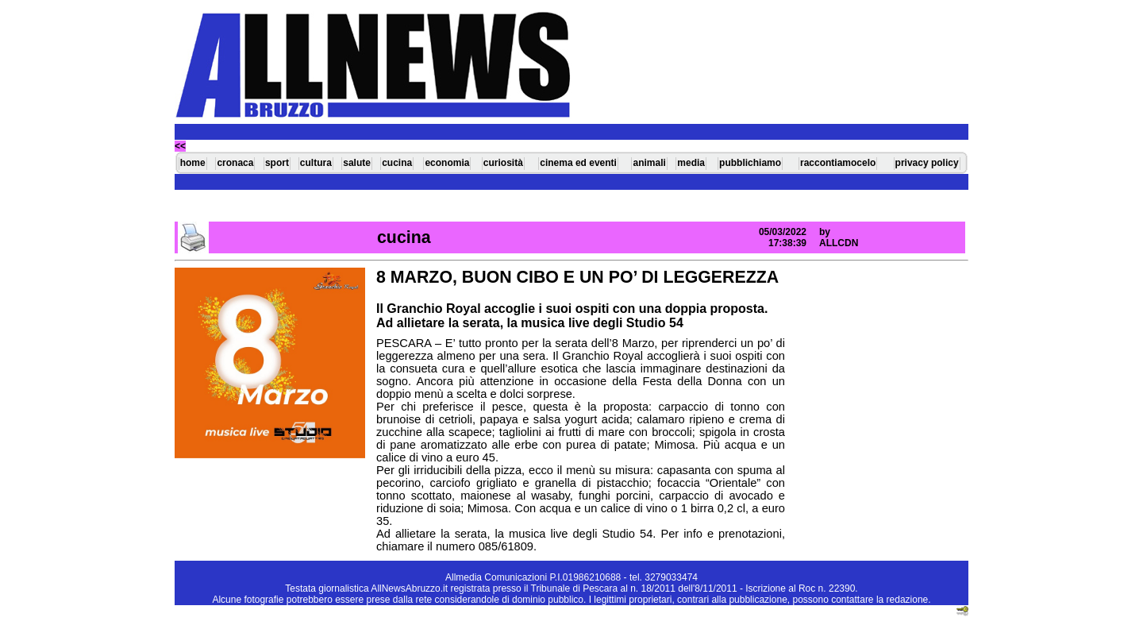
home (193, 162)
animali (649, 162)
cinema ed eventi (578, 162)
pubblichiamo (750, 162)
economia (447, 162)
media (691, 162)
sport (277, 162)
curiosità (503, 162)
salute (357, 162)
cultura (316, 162)
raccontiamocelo (838, 162)
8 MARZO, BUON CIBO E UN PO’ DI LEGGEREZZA (577, 277)
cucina (397, 162)
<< (180, 146)
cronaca (235, 162)
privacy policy (927, 162)
